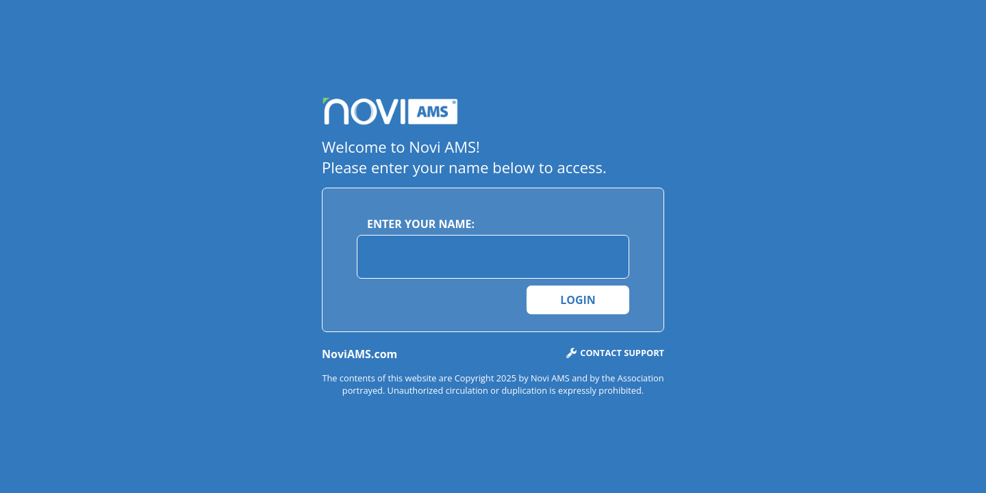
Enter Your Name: (421, 223)
